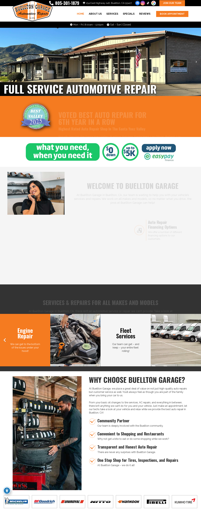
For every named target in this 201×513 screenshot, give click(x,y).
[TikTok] (148, 3)
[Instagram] (142, 3)
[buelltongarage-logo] (32, 11)
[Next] (196, 62)
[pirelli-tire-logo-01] (156, 501)
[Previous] (5, 62)
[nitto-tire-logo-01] (100, 501)
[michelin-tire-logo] (16, 501)
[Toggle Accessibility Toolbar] (7, 490)
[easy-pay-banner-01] (100, 152)
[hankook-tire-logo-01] (128, 501)
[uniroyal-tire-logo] (72, 501)
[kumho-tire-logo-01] (184, 501)
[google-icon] (153, 3)
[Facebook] (137, 3)
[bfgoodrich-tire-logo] (44, 501)
